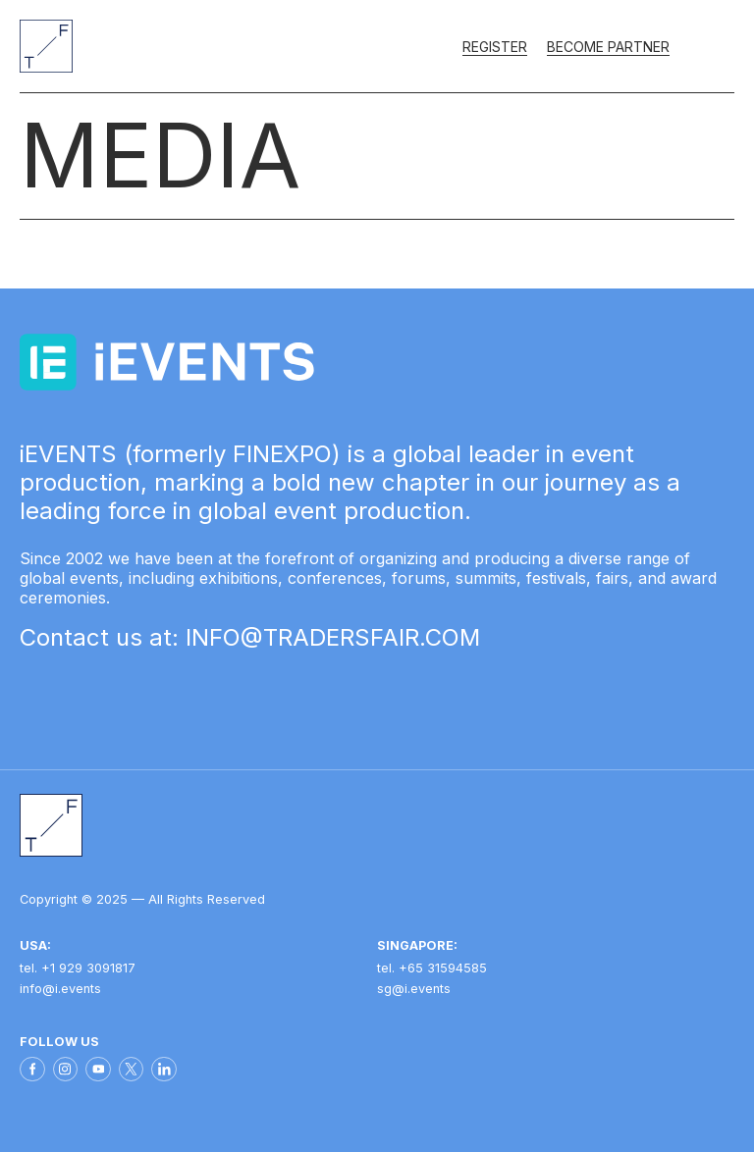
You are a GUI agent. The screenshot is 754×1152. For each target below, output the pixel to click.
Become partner (608, 46)
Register (494, 46)
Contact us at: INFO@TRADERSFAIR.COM (250, 637)
